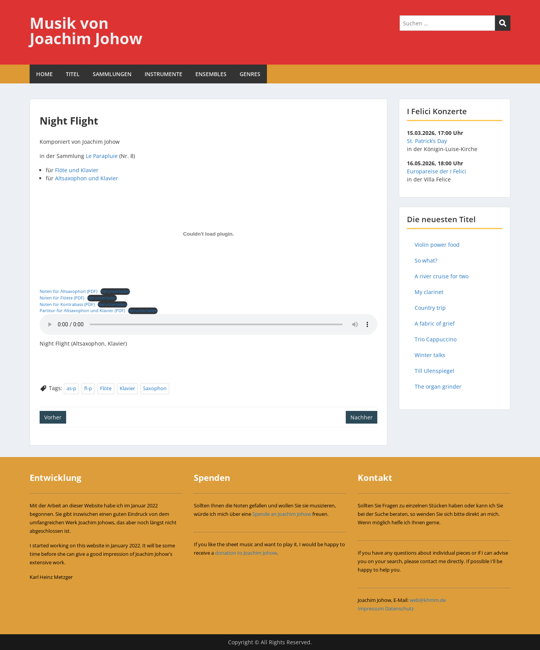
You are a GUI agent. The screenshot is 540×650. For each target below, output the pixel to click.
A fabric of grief (435, 323)
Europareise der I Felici (436, 171)
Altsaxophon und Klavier (86, 178)
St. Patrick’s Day (427, 141)
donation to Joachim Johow (246, 552)
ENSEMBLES (211, 74)
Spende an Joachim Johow (281, 513)
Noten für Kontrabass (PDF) (67, 304)
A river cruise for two (441, 276)
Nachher (361, 417)
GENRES (250, 74)
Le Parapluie (102, 156)
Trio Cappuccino (436, 339)
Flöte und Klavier (76, 170)
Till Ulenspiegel (434, 370)
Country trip (430, 307)
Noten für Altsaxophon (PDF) (68, 291)
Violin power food (437, 244)
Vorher (53, 417)
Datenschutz (399, 608)
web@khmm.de (428, 600)
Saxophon (155, 388)
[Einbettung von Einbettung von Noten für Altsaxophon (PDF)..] (208, 234)
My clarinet (429, 292)
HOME (44, 74)
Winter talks (430, 355)
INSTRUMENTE (163, 74)
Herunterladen (115, 291)
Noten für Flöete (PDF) (62, 298)
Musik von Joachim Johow (86, 30)
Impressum (371, 608)
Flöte (106, 388)
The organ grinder (438, 386)
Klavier (127, 388)
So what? (426, 260)
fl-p (88, 388)
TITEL (73, 74)
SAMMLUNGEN (112, 74)
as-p (71, 388)
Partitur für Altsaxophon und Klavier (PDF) (82, 310)
